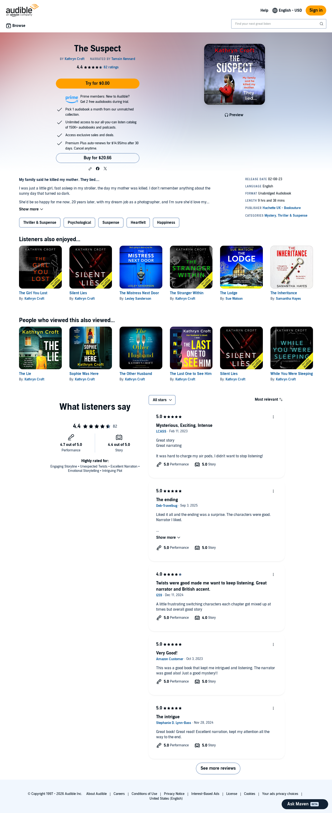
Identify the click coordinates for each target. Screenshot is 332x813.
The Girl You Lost (33, 293)
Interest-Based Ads (205, 794)
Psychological (79, 222)
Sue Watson (234, 299)
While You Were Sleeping (291, 373)
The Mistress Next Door (139, 293)
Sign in (315, 10)
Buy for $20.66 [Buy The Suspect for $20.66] (97, 157)
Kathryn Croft (34, 299)
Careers (119, 794)
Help (264, 10)
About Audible (96, 794)
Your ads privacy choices (280, 794)
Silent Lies (78, 293)
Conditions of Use (144, 794)
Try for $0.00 (98, 83)
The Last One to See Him (191, 373)
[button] (90, 169)
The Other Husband (136, 373)
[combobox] (278, 24)
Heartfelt (138, 222)
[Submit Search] (322, 24)
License (231, 794)
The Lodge (228, 293)
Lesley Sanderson (138, 299)
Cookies (249, 794)
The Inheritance (283, 293)
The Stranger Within (186, 293)
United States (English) (166, 799)
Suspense (110, 222)
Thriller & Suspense (39, 222)
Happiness (166, 222)
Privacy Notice (174, 794)
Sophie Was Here (84, 373)
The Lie (25, 373)
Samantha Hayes (288, 299)
